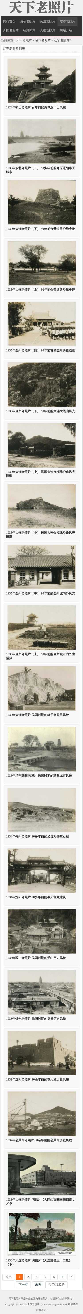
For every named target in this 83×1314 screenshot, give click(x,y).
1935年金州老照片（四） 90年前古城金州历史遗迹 (40, 350)
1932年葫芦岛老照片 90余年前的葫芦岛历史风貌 (39, 1140)
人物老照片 (47, 30)
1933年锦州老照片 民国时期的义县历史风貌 (36, 1018)
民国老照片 (47, 21)
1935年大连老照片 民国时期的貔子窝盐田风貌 (37, 715)
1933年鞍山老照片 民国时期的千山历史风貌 (36, 958)
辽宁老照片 (61, 40)
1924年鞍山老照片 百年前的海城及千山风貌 (36, 107)
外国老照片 (11, 30)
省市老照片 (67, 21)
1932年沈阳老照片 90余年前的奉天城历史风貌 (37, 1079)
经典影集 (29, 30)
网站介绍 (66, 30)
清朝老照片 (27, 21)
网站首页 (9, 21)
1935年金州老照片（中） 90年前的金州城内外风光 (40, 593)
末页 (38, 1284)
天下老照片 (24, 40)
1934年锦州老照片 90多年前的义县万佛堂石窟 (37, 836)
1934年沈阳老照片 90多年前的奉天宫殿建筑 (36, 897)
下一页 (23, 1284)
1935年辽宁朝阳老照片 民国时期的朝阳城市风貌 (39, 775)
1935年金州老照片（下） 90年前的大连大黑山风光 (40, 411)
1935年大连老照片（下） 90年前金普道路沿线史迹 (40, 229)
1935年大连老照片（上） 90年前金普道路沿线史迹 (40, 289)
